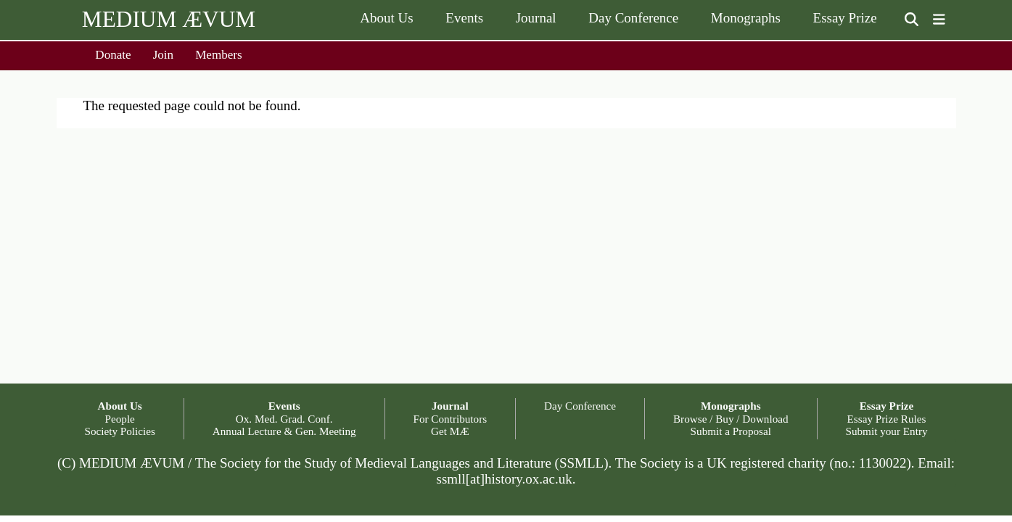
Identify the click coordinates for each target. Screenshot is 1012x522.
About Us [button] (120, 405)
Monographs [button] (731, 405)
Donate (113, 55)
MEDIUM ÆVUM (168, 19)
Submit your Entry (886, 431)
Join (163, 55)
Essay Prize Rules (886, 419)
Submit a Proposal (731, 431)
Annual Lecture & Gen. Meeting (284, 431)
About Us (386, 17)
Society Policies (119, 431)
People (120, 419)
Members (218, 55)
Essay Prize (845, 17)
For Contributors (450, 419)
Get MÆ (450, 431)
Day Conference (633, 17)
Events (464, 17)
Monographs (746, 17)
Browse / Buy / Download (731, 419)
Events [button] (284, 405)
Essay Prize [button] (887, 405)
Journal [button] (450, 405)
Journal (536, 17)
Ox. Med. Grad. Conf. (284, 419)
